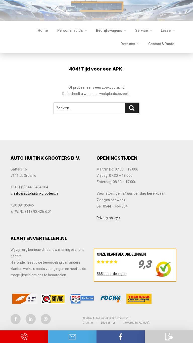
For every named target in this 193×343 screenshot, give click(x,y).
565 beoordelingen (111, 274)
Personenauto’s (72, 30)
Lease (168, 30)
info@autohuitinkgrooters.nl (36, 193)
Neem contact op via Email (72, 336)
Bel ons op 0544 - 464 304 (24, 336)
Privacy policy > (108, 218)
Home (43, 30)
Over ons (130, 44)
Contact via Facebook (120, 336)
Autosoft (144, 322)
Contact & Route (161, 44)
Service (144, 30)
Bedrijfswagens (111, 30)
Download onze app (169, 336)
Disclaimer (108, 322)
